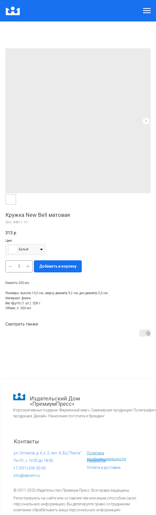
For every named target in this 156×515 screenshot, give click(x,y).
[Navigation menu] (147, 10)
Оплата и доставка (103, 467)
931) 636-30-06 (29, 468)
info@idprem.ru (26, 475)
